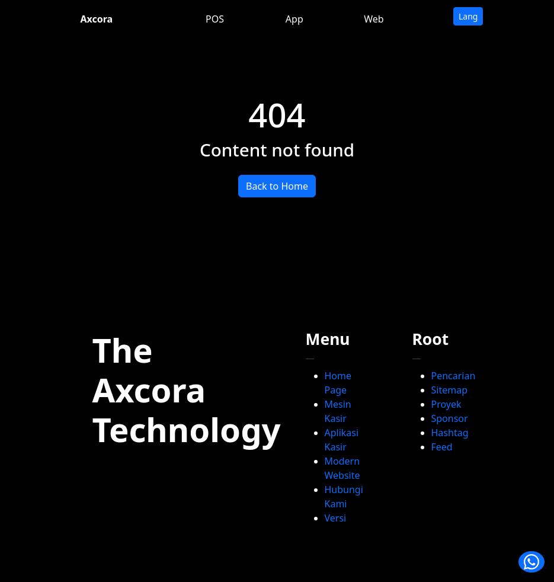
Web (373, 18)
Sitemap (449, 389)
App (294, 18)
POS (215, 18)
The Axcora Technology (186, 389)
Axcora (97, 18)
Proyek (446, 404)
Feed (442, 446)
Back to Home (277, 186)
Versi (336, 518)
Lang (468, 16)
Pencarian (453, 375)
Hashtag (450, 432)
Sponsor (449, 418)
